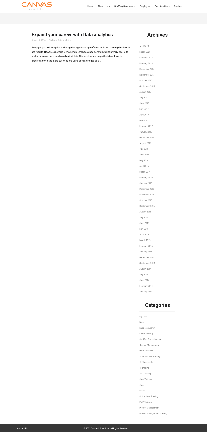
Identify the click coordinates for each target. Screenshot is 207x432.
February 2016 (146, 177)
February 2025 (146, 58)
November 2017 (146, 75)
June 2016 (144, 155)
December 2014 (146, 257)
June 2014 (144, 280)
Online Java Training (148, 396)
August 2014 (145, 269)
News (142, 390)
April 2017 (144, 115)
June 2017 (144, 103)
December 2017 (146, 69)
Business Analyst (147, 328)
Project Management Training (153, 413)
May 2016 (143, 160)
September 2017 (147, 86)
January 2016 (145, 183)
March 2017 (145, 120)
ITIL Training (145, 373)
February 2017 (146, 126)
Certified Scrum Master (150, 339)
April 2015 (144, 234)
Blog (141, 322)
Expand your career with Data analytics (72, 34)
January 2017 (145, 132)
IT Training (144, 368)
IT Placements (146, 362)
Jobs (141, 385)
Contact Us (22, 428)
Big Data (53, 40)
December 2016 (146, 137)
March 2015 (145, 240)
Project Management (149, 408)
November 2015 (146, 194)
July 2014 (143, 274)
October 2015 (145, 200)
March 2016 (145, 172)
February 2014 (146, 286)
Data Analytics (64, 40)
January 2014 (145, 291)
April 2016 (144, 166)
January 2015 (145, 252)
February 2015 (146, 246)
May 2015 (143, 229)
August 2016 (145, 143)
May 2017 (143, 109)
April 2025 (144, 46)
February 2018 (146, 63)
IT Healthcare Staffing (149, 356)
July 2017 (143, 97)
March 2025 (145, 52)
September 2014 (147, 263)
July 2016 (143, 149)
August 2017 (145, 92)
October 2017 (145, 80)
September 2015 (147, 206)
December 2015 (146, 189)
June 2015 (144, 223)
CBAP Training (146, 334)
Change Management (149, 345)
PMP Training (145, 402)
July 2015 (143, 217)
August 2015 (145, 212)
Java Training (145, 379)
